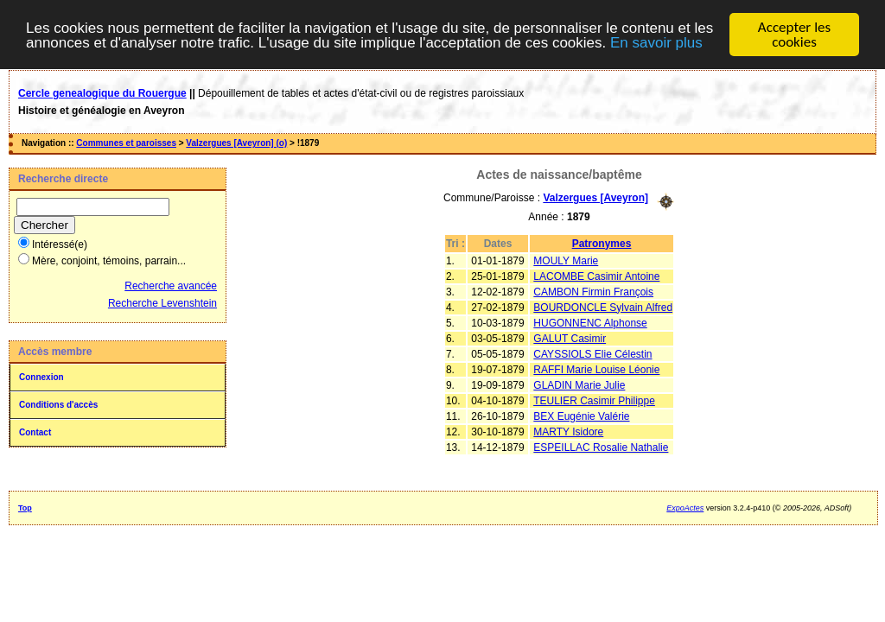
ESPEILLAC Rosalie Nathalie (600, 447)
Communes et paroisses (126, 143)
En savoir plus (656, 43)
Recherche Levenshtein (162, 303)
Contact (35, 432)
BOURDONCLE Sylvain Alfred (602, 307)
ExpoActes (685, 508)
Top (25, 508)
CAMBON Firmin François (593, 291)
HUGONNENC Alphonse (589, 322)
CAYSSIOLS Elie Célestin (592, 353)
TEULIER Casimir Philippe (594, 400)
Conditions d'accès (58, 404)
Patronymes (602, 243)
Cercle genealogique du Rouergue (102, 93)
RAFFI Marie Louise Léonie (596, 369)
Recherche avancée (170, 286)
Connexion (41, 377)
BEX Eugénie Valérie (581, 415)
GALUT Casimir (569, 338)
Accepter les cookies (794, 34)
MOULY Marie (565, 260)
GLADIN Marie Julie (579, 384)
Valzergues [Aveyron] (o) (236, 143)
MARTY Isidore (568, 431)
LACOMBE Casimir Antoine (596, 276)
